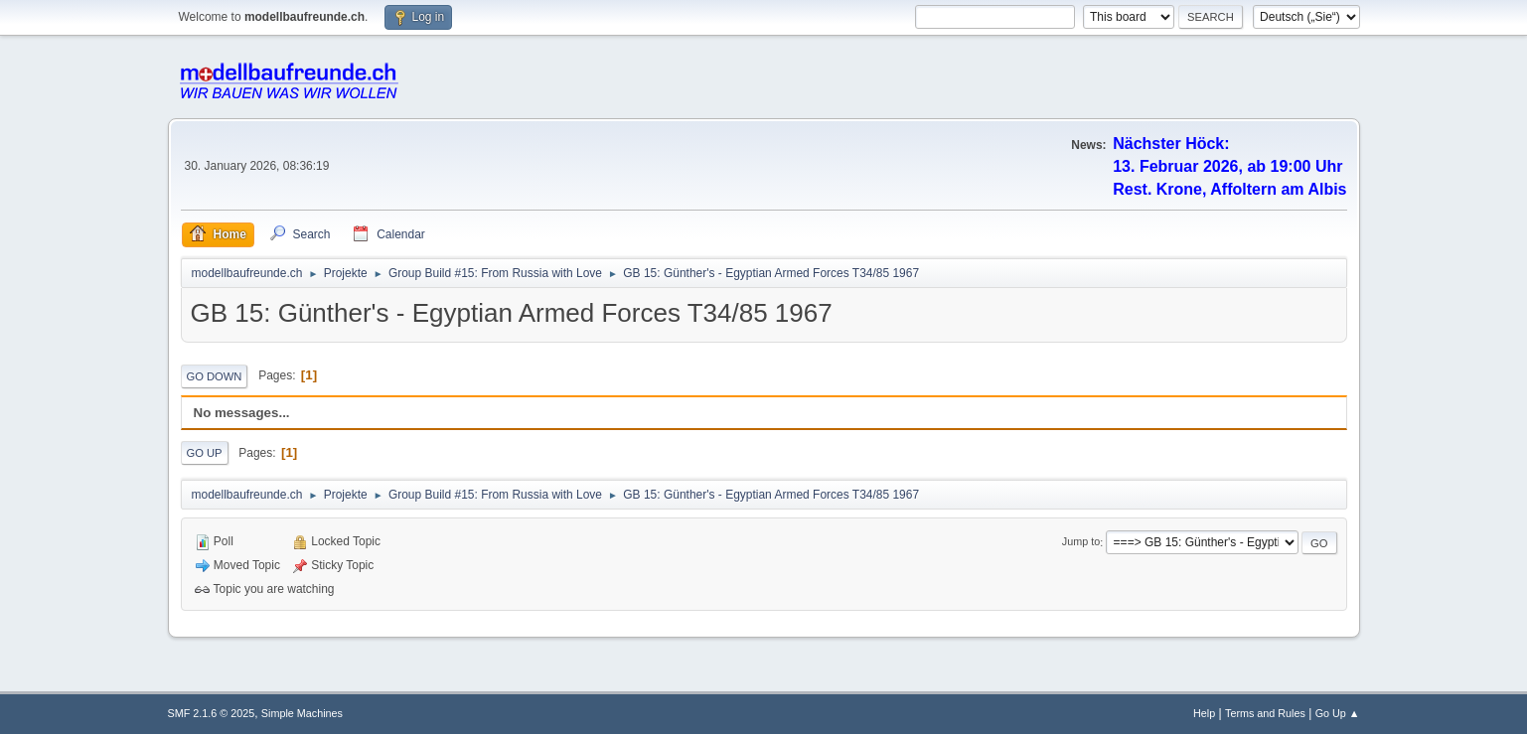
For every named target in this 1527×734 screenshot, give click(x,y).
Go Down (214, 376)
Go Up (205, 453)
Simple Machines (302, 713)
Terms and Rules (1265, 713)
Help (1204, 713)
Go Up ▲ (1337, 713)
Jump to (1081, 542)
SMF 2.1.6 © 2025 (211, 713)
